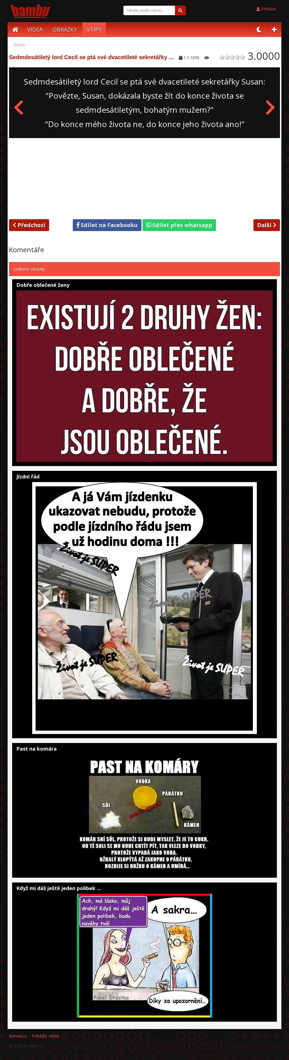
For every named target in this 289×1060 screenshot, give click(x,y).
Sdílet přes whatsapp (179, 225)
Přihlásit (266, 9)
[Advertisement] (144, 177)
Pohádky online (46, 1036)
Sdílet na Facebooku (107, 225)
